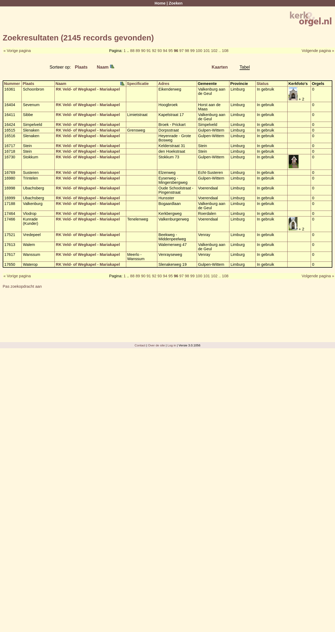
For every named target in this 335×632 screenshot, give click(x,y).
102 (214, 50)
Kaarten (220, 67)
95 (170, 50)
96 (176, 50)
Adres (163, 83)
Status (262, 83)
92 (154, 50)
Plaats (81, 67)
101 (206, 50)
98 (187, 50)
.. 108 (224, 50)
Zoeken (176, 3)
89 (138, 50)
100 (199, 50)
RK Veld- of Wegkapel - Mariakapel (88, 89)
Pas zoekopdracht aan (22, 286)
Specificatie (138, 83)
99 (192, 50)
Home (160, 3)
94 (165, 50)
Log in (172, 345)
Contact (140, 345)
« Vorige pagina (17, 50)
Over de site (156, 345)
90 (143, 50)
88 (132, 50)
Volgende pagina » (318, 50)
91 (149, 50)
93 (159, 50)
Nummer (12, 83)
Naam (105, 67)
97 (181, 50)
